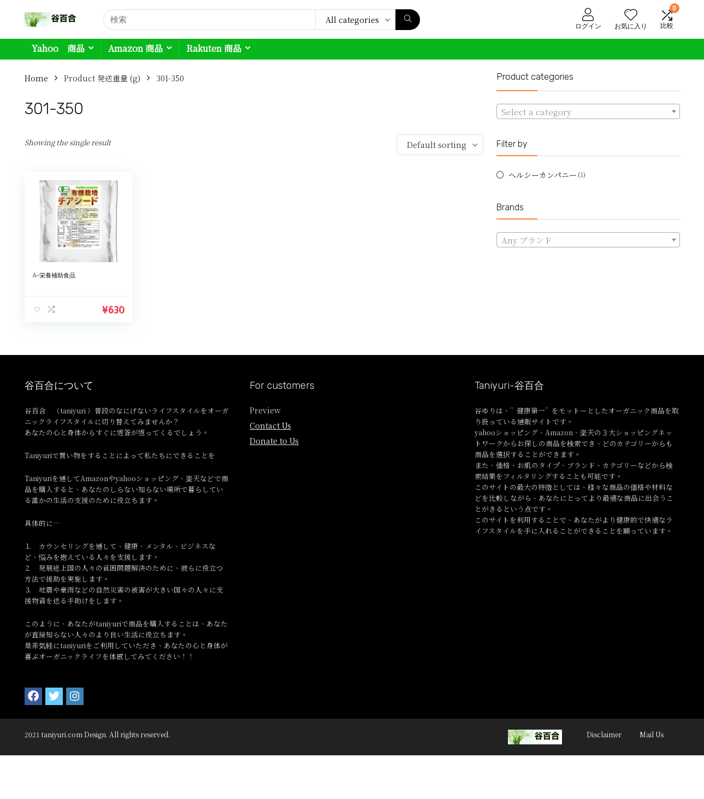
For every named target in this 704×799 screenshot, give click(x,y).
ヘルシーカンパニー (542, 174)
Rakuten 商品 (213, 48)
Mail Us (652, 734)
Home (36, 78)
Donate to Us (274, 440)
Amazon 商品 (135, 48)
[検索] (407, 19)
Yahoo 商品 (58, 48)
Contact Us (270, 425)
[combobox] (588, 111)
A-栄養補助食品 (54, 275)
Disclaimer (604, 734)
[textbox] (588, 112)
